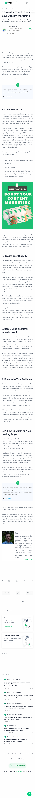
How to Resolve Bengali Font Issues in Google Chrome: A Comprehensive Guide (17, 729)
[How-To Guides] (18, 714)
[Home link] (18, 593)
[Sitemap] (22, 754)
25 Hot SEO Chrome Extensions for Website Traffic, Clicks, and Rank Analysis (18, 696)
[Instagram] (14, 759)
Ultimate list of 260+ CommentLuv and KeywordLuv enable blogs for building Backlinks (18, 707)
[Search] (29, 3)
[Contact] (28, 754)
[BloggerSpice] (10, 679)
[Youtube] (19, 759)
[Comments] (28, 30)
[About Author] (7, 754)
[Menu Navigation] (3, 3)
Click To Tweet (8, 96)
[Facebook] (12, 759)
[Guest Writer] (14, 26)
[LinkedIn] (21, 759)
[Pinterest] (23, 759)
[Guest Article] (15, 754)
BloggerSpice (19, 771)
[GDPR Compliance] (17, 765)
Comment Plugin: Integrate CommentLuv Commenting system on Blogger (15, 740)
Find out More (8, 626)
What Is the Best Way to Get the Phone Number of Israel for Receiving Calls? (18, 718)
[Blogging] (17, 736)
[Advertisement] (16, 43)
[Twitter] (16, 759)
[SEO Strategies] (18, 692)
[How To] (16, 725)
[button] (27, 3)
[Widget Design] (18, 679)
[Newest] (6, 593)
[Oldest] (29, 593)
